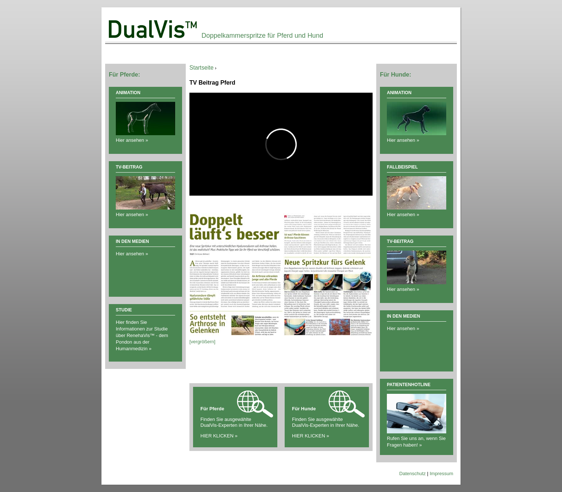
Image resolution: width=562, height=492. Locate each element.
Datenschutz (412, 473)
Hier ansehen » (132, 253)
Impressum (441, 473)
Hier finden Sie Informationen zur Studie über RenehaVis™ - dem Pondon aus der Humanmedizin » (142, 335)
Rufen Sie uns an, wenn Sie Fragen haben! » (416, 438)
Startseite (201, 67)
